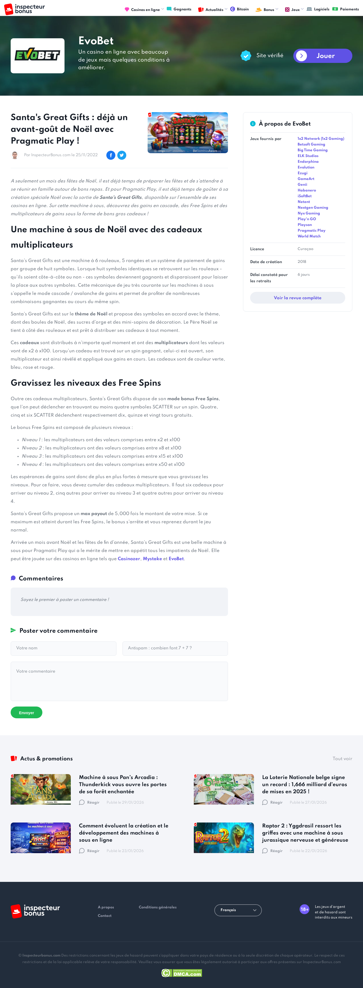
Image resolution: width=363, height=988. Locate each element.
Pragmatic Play (312, 231)
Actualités (210, 10)
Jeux (292, 10)
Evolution (306, 167)
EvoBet (176, 559)
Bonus (265, 10)
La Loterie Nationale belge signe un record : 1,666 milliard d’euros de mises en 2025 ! (304, 784)
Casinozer (129, 559)
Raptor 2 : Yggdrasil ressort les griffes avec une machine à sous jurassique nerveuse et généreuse (305, 833)
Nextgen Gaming (313, 208)
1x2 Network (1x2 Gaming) (321, 139)
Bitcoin (239, 9)
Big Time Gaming (313, 150)
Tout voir (342, 759)
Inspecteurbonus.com (41, 955)
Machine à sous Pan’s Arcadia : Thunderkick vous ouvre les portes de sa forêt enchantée (123, 784)
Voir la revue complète (297, 298)
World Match (309, 236)
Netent (304, 202)
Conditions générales (158, 907)
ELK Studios (308, 156)
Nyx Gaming (309, 213)
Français (238, 910)
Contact (105, 916)
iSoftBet (305, 196)
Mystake (152, 559)
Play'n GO (307, 219)
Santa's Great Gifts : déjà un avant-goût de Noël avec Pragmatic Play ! (69, 130)
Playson (305, 225)
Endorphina (308, 162)
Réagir (89, 802)
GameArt (306, 179)
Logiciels (317, 9)
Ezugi (303, 173)
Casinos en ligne (142, 10)
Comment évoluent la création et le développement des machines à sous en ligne (123, 833)
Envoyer (26, 713)
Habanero (307, 190)
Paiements (345, 9)
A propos (106, 907)
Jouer (326, 56)
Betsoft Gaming (311, 144)
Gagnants (179, 9)
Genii (302, 185)
